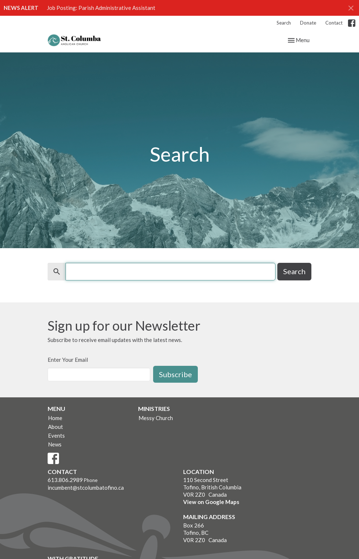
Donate (308, 23)
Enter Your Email (68, 359)
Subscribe (175, 374)
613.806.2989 (65, 480)
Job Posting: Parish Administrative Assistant (101, 7)
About (55, 426)
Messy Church (155, 418)
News (55, 444)
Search (284, 23)
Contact (334, 23)
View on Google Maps (211, 502)
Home (55, 418)
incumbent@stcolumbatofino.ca (86, 487)
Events (56, 435)
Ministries (154, 408)
